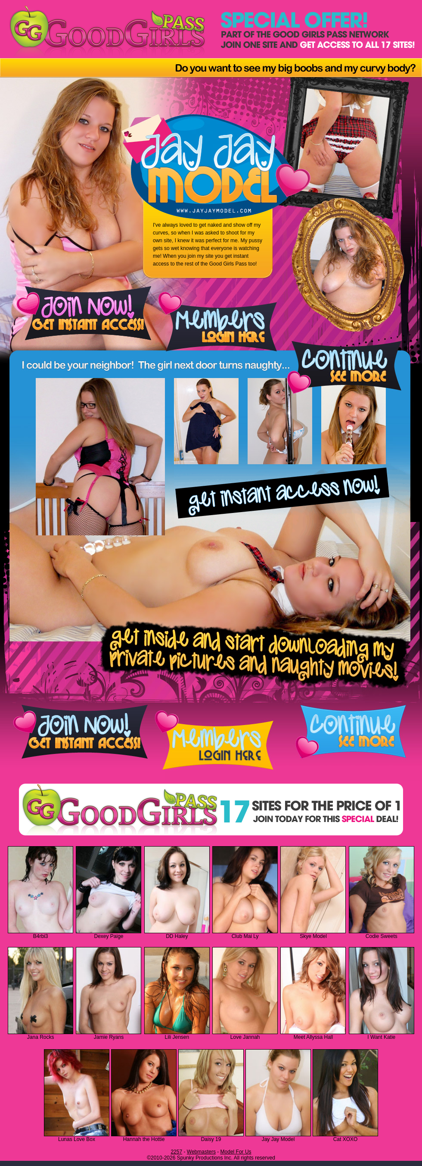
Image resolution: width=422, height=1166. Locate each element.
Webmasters (201, 1152)
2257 (176, 1152)
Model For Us (235, 1152)
